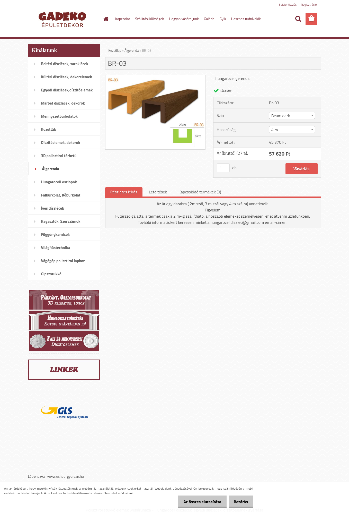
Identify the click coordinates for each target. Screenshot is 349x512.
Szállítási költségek (149, 18)
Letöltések (158, 192)
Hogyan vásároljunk (184, 18)
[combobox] (292, 115)
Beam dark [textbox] (280, 116)
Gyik (223, 18)
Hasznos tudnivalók (246, 18)
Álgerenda (131, 50)
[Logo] (63, 19)
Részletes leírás (123, 192)
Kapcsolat (122, 18)
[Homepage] (105, 19)
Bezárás (239, 502)
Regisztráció (309, 4)
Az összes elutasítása (199, 502)
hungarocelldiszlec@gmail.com (237, 222)
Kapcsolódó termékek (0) (199, 192)
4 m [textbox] (274, 130)
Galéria (209, 18)
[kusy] (223, 167)
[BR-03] (155, 77)
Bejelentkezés (288, 4)
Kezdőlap (115, 50)
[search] (298, 19)
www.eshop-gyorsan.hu (65, 476)
